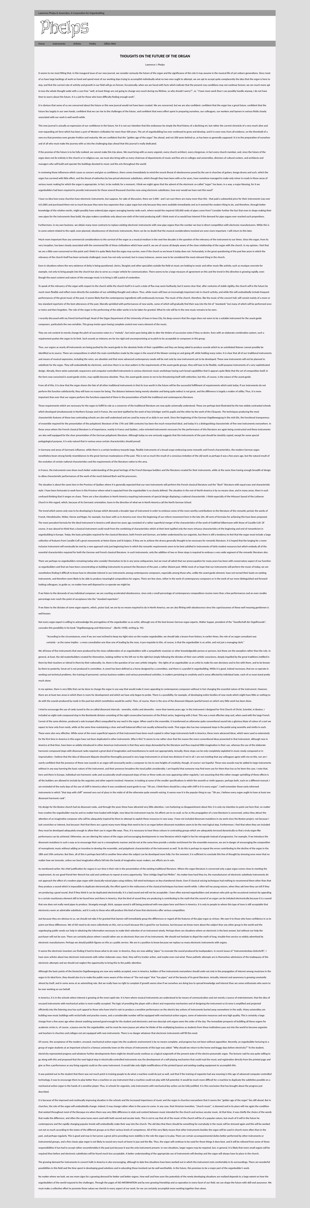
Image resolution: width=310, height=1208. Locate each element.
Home (41, 43)
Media (92, 43)
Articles (77, 43)
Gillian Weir (110, 43)
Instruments (59, 43)
